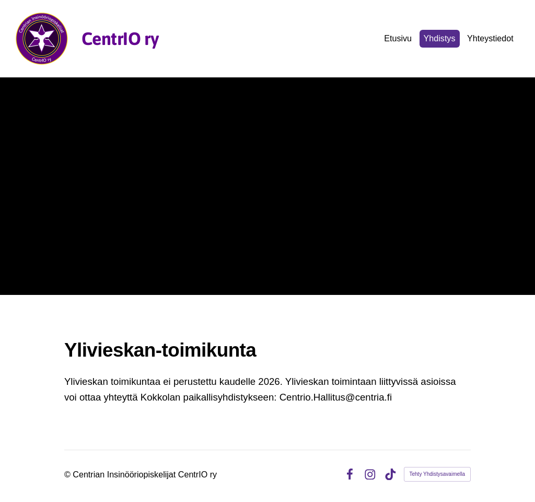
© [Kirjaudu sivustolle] (68, 474)
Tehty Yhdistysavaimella (438, 474)
